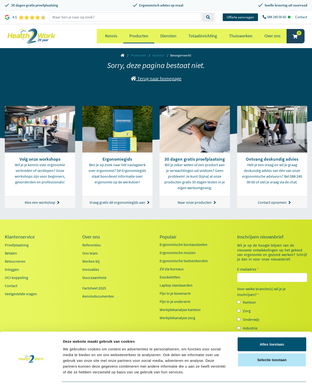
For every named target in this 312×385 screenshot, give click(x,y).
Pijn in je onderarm (175, 301)
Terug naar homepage (156, 78)
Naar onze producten (197, 202)
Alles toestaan (272, 328)
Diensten (168, 36)
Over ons (272, 36)
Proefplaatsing (17, 245)
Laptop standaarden (176, 285)
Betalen (11, 253)
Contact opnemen (274, 202)
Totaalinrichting (202, 36)
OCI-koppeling (16, 277)
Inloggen (12, 269)
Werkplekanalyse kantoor (180, 309)
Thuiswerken (240, 36)
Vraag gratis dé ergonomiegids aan (119, 202)
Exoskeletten (170, 277)
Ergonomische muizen (178, 252)
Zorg (247, 310)
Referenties (91, 245)
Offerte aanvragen (240, 17)
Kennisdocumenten (98, 296)
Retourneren (15, 261)
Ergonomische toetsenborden (184, 260)
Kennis (111, 36)
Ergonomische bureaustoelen (183, 244)
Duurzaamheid (94, 277)
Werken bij (91, 261)
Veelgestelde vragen (21, 293)
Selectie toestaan (272, 344)
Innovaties (90, 269)
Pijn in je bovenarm (175, 293)
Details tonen (259, 376)
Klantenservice (20, 237)
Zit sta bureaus (172, 268)
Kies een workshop (42, 202)
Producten (138, 36)
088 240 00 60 (277, 17)
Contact (301, 17)
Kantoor (158, 55)
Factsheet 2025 (94, 288)
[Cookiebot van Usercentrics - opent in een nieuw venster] (31, 375)
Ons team (90, 253)
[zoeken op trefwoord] (125, 17)
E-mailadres (248, 269)
